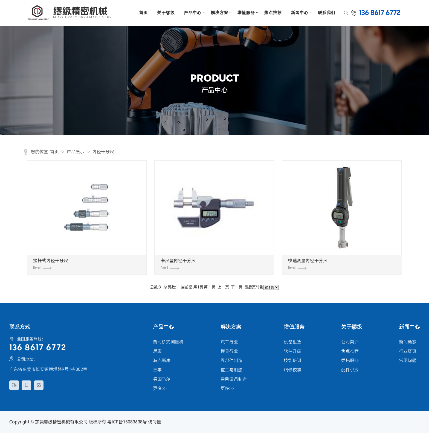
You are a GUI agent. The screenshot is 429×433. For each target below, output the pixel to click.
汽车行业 (229, 342)
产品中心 (192, 12)
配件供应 (350, 370)
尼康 (157, 351)
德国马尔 (161, 379)
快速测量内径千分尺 (307, 264)
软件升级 (292, 351)
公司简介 (350, 342)
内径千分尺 (103, 151)
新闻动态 (407, 342)
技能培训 (292, 360)
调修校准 (292, 370)
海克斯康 (161, 360)
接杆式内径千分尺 (50, 264)
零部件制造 (231, 360)
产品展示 (75, 151)
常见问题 (407, 360)
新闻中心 (299, 12)
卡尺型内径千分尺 (178, 264)
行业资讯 (407, 351)
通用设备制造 (234, 379)
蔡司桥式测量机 (168, 342)
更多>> (160, 388)
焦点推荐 (273, 12)
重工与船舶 (231, 370)
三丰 (157, 370)
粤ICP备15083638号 (127, 422)
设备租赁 (292, 342)
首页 (143, 12)
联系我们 (326, 12)
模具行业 (229, 351)
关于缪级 (166, 12)
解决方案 (219, 12)
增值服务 (246, 12)
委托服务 (350, 360)
